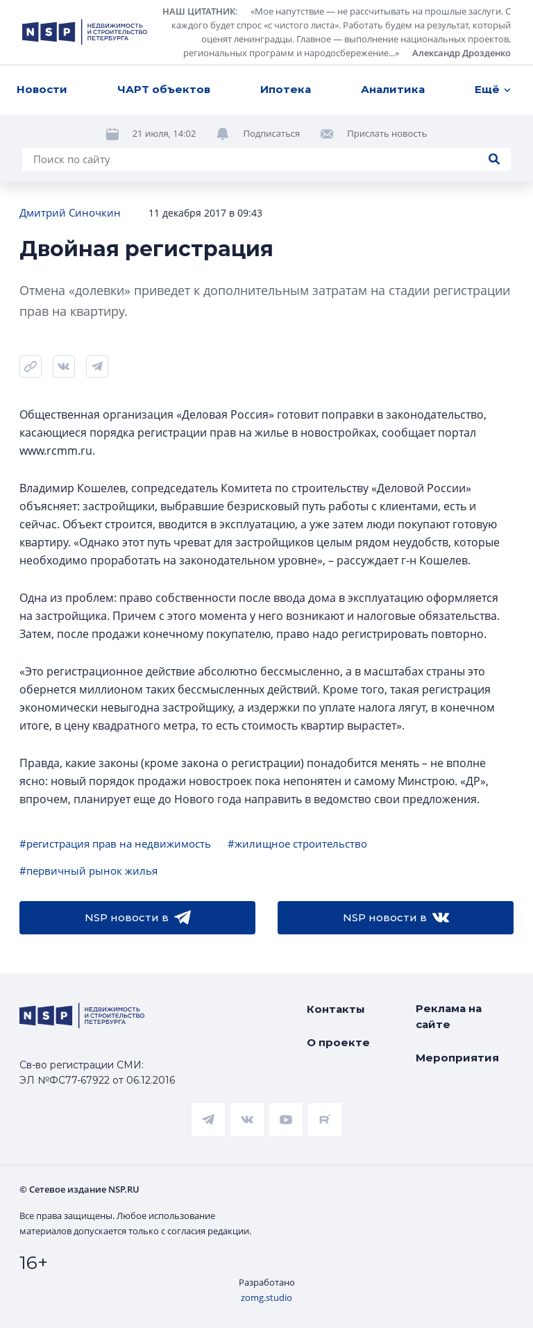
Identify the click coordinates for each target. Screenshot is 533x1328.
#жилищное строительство (297, 843)
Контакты (336, 1009)
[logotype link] (84, 32)
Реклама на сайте (449, 1016)
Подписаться (271, 133)
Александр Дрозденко (461, 53)
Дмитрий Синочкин (70, 212)
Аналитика (393, 89)
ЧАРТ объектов (163, 89)
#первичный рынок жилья (88, 870)
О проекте (338, 1042)
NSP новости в (138, 917)
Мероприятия (457, 1057)
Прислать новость (387, 133)
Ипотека (285, 89)
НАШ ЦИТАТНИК (198, 11)
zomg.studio (266, 1297)
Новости (42, 89)
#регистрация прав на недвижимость (115, 843)
